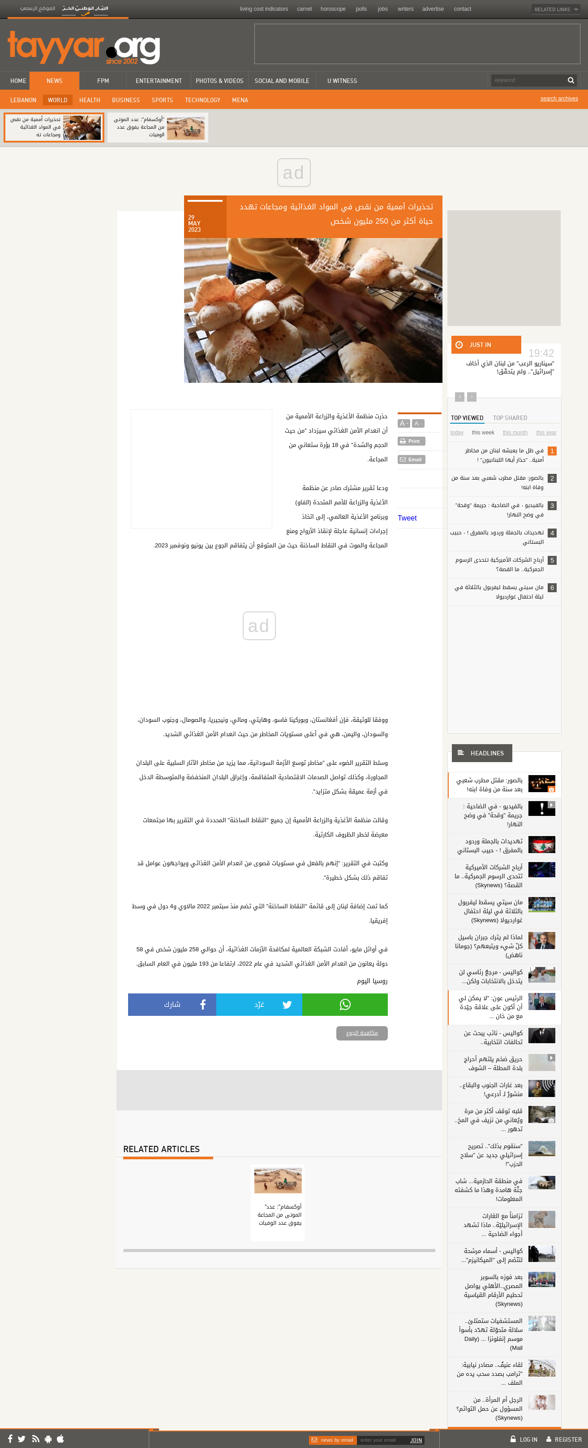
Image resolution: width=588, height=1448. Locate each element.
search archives (559, 98)
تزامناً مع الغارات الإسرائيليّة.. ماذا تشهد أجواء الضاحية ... (493, 1225)
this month (515, 432)
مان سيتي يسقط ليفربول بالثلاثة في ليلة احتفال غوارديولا (506, 591)
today (457, 432)
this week (483, 432)
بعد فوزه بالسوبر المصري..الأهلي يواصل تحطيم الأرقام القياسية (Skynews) (493, 1290)
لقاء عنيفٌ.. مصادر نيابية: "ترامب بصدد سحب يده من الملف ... (490, 1373)
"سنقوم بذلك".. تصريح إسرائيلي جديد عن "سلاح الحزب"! (492, 1155)
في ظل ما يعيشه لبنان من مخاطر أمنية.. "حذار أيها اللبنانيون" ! (511, 455)
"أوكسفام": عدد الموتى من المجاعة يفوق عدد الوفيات (139, 127)
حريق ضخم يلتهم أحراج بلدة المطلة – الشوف (493, 1063)
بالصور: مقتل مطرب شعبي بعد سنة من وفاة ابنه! (504, 482)
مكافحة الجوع (362, 1033)
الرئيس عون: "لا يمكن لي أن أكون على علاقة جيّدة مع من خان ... (491, 1007)
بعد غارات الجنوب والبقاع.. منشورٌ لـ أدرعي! (491, 1089)
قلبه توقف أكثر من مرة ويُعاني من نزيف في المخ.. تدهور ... (489, 1120)
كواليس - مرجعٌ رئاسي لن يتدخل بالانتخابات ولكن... (491, 977)
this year (546, 432)
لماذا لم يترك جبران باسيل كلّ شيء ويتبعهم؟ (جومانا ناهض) (489, 946)
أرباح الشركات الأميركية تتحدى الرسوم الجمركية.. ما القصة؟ (506, 564)
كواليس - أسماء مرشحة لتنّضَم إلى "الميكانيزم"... (492, 1255)
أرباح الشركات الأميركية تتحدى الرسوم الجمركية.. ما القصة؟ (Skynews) (489, 876)
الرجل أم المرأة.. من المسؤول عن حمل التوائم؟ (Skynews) (489, 1408)
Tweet (407, 518)
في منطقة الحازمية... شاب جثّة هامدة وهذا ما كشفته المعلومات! (489, 1190)
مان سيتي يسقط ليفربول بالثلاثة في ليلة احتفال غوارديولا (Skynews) (490, 911)
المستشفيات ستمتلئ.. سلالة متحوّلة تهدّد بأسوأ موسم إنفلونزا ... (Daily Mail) (491, 1334)
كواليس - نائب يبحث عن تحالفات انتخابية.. (493, 1037)
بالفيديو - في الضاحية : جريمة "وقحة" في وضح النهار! (506, 509)
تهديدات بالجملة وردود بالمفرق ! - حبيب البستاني (503, 537)
